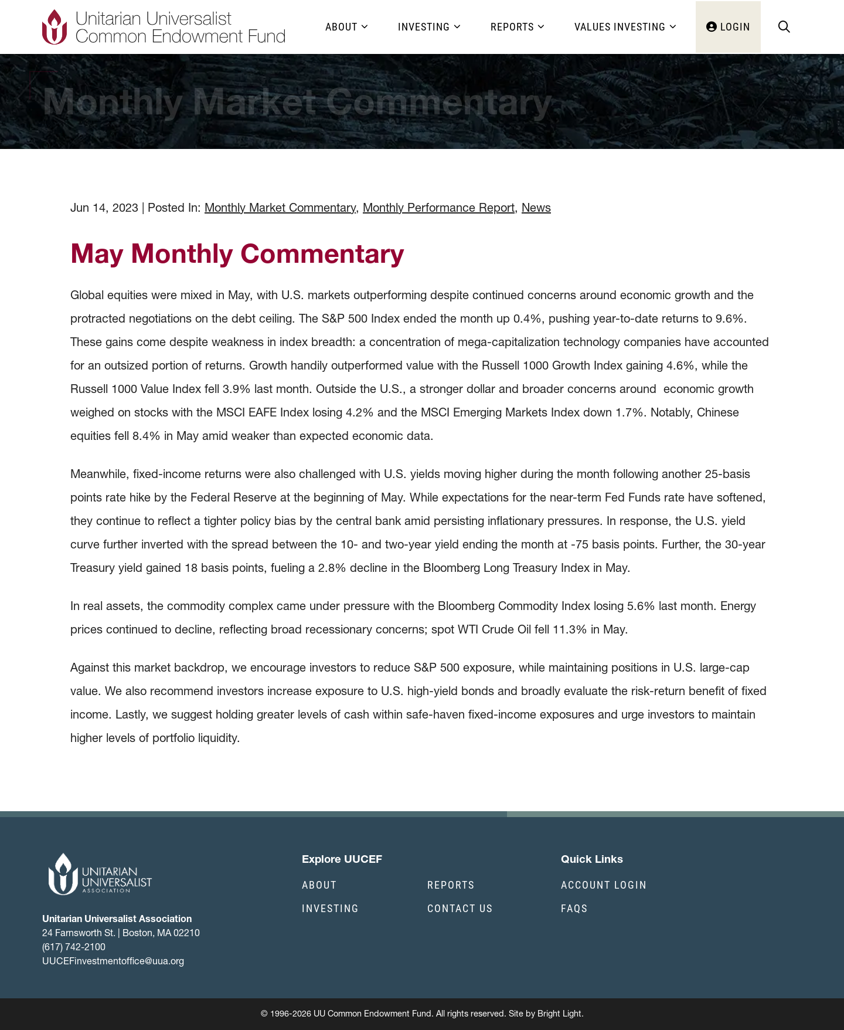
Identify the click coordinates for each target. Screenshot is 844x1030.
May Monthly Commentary (237, 253)
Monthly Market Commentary (280, 208)
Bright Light (559, 1013)
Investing (330, 908)
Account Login (604, 884)
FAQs (574, 908)
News (536, 208)
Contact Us (460, 908)
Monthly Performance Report (439, 208)
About (319, 884)
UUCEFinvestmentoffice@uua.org (113, 961)
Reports (451, 884)
